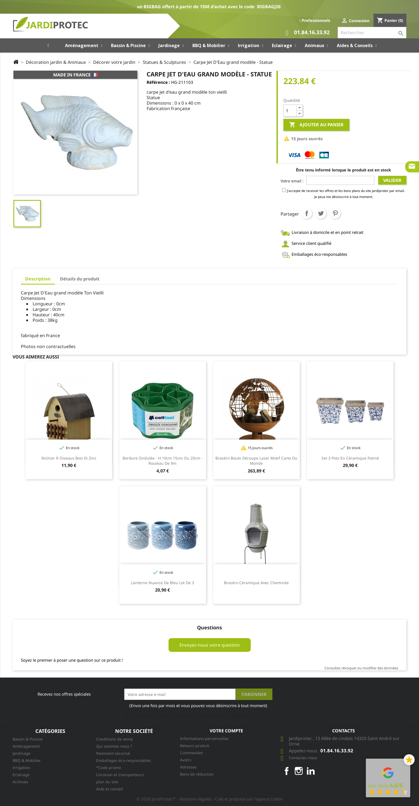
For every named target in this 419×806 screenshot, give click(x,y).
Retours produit (194, 745)
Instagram (298, 770)
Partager (306, 213)
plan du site (107, 781)
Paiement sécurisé (113, 753)
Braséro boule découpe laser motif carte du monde (256, 460)
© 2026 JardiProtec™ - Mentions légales (174, 799)
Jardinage (21, 753)
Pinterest (335, 213)
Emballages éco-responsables (123, 760)
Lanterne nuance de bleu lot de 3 (162, 582)
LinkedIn (310, 770)
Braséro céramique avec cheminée (256, 582)
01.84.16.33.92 (308, 33)
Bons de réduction (197, 774)
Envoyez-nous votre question (209, 645)
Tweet (320, 213)
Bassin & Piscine (27, 739)
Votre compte (226, 731)
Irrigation (21, 767)
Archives (20, 781)
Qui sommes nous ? (114, 746)
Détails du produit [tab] (79, 279)
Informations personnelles (204, 738)
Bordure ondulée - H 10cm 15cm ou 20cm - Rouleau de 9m (162, 460)
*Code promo (108, 767)
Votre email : (292, 180)
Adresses (188, 767)
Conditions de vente (114, 739)
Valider (392, 180)
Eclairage (21, 774)
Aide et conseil (109, 788)
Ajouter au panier (316, 124)
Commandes (191, 752)
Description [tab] (37, 279)
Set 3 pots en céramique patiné (350, 458)
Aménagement (26, 746)
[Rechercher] (372, 32)
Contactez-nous (303, 757)
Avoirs (185, 759)
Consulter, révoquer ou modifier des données (361, 668)
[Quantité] (290, 111)
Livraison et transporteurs (120, 774)
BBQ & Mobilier (27, 760)
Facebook (286, 770)
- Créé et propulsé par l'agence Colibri (247, 799)
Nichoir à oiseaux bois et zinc (68, 458)
